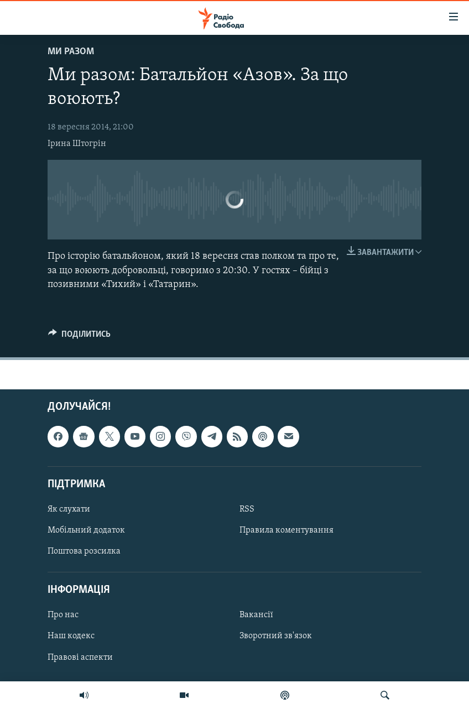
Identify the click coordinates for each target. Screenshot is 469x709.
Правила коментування (286, 530)
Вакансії (256, 615)
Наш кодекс (71, 636)
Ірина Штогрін (77, 143)
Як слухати (69, 509)
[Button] (79, 336)
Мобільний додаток (86, 530)
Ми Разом (71, 51)
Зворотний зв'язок (275, 636)
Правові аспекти (80, 657)
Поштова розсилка (84, 551)
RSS (246, 509)
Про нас (63, 615)
